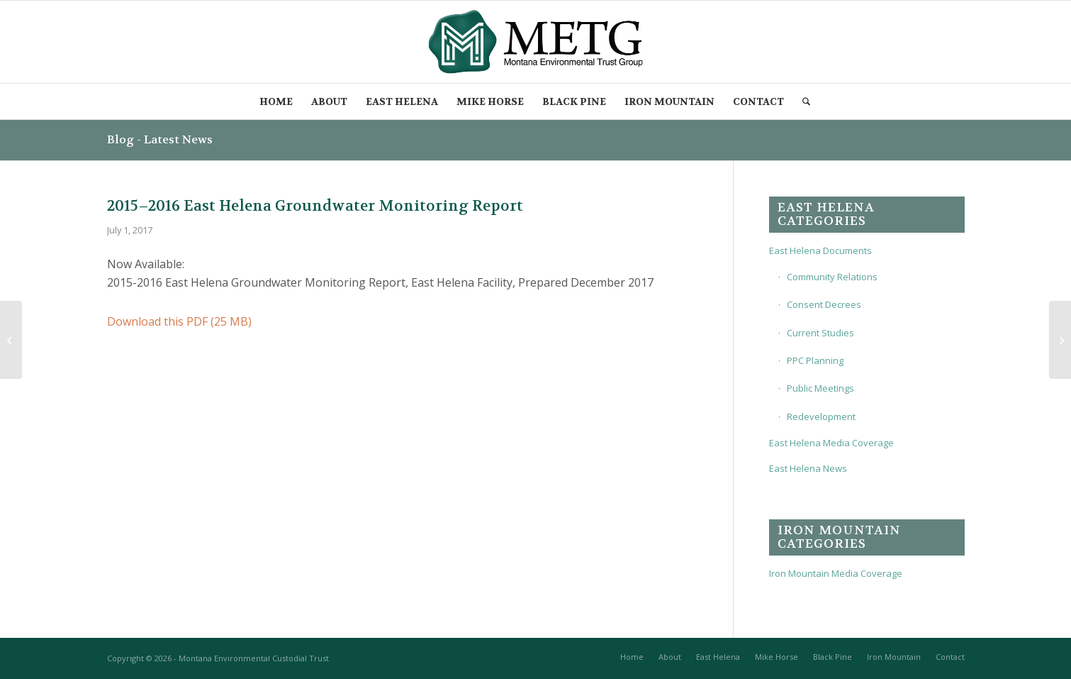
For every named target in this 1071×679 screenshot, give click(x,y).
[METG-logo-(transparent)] (535, 42)
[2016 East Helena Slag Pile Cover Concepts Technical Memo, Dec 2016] (11, 340)
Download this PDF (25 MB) (179, 321)
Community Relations (832, 276)
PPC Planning (815, 360)
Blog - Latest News (160, 139)
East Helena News (808, 468)
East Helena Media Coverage (831, 442)
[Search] (807, 101)
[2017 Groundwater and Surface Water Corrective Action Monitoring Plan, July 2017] (1060, 340)
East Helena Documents (820, 250)
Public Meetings (820, 388)
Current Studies (820, 332)
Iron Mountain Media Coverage (835, 573)
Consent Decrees (824, 304)
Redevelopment (821, 416)
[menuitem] (276, 101)
